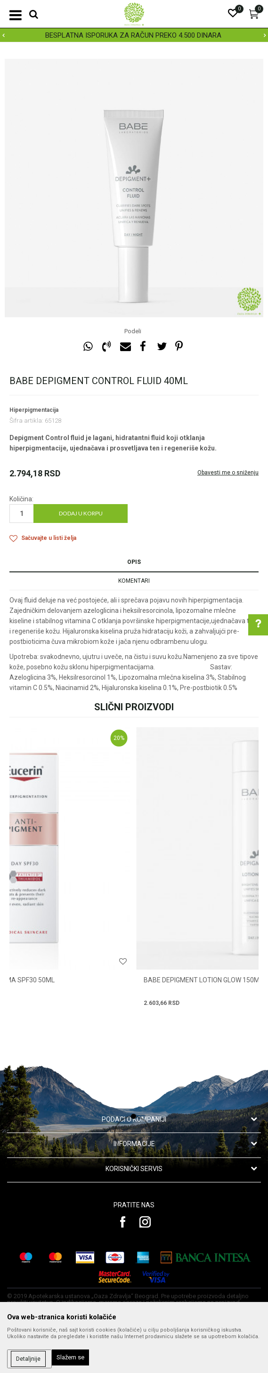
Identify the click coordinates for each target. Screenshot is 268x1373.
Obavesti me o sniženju (228, 472)
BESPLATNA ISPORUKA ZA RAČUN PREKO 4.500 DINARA (133, 35)
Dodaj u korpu (81, 513)
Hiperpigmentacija (33, 410)
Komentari (134, 581)
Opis (134, 562)
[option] (134, 35)
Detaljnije (28, 1359)
